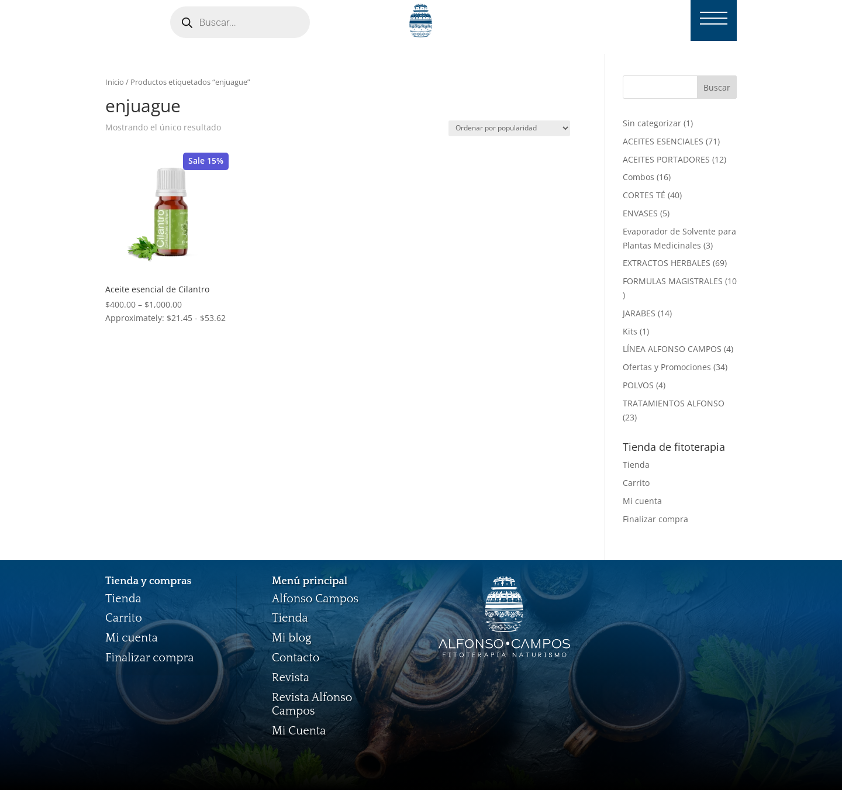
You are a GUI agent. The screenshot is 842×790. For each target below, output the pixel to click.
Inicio (114, 82)
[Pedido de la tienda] (509, 128)
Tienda (636, 464)
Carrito (636, 482)
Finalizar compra (655, 519)
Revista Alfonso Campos (312, 704)
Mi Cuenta (299, 731)
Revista (290, 677)
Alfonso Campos (315, 598)
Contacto (296, 657)
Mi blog (292, 638)
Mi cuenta (642, 500)
